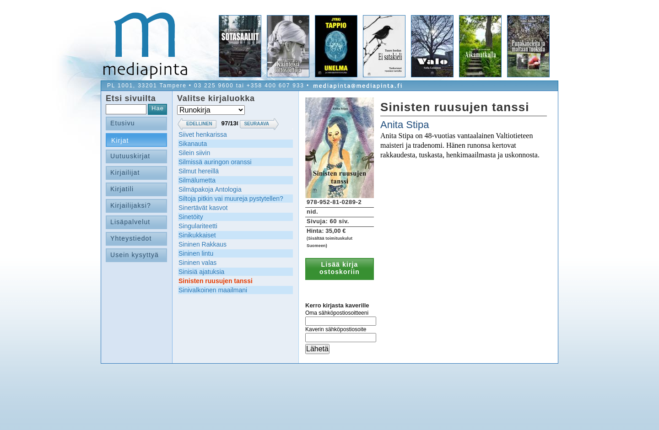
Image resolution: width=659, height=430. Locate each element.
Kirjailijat (125, 172)
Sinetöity (190, 216)
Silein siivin (194, 152)
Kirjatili (122, 189)
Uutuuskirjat (130, 156)
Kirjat (120, 140)
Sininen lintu (195, 253)
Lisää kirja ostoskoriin (339, 268)
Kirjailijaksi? (130, 205)
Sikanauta (192, 143)
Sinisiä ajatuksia (201, 271)
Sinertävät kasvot (202, 207)
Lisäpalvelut (130, 222)
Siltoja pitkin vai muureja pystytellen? (230, 198)
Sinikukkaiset (197, 235)
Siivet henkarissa (202, 134)
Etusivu (122, 123)
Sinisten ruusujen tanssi (215, 281)
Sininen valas (197, 262)
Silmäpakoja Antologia (210, 189)
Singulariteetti (197, 226)
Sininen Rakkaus (202, 244)
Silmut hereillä (198, 171)
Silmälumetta (197, 180)
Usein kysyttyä (134, 254)
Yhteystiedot (131, 238)
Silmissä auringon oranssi (215, 162)
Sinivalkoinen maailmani (212, 290)
